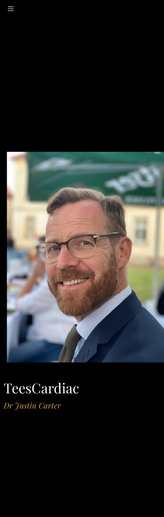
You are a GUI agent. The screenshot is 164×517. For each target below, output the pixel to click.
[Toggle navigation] (11, 9)
